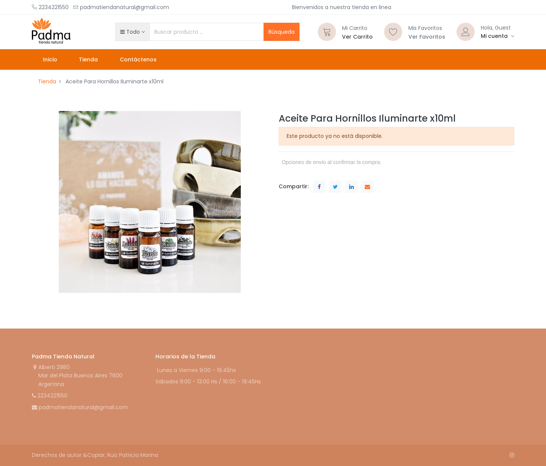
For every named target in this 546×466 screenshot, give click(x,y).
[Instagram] (512, 455)
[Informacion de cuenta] (497, 36)
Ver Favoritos (426, 37)
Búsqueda (281, 32)
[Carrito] (327, 32)
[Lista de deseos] (393, 32)
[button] (132, 32)
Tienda (47, 81)
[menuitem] (50, 59)
